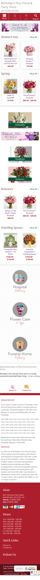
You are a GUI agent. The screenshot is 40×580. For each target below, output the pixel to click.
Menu (7, 19)
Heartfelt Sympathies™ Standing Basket (30, 253)
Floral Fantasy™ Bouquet (30, 98)
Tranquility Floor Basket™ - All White (10, 253)
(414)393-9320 (9, 10)
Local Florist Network (12, 579)
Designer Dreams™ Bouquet (30, 62)
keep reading (34, 378)
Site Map (25, 579)
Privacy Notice (21, 577)
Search (32, 19)
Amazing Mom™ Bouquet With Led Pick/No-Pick (10, 62)
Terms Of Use (8, 577)
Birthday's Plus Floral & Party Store (16, 5)
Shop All (34, 37)
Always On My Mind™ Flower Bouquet (10, 214)
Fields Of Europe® (10, 97)
